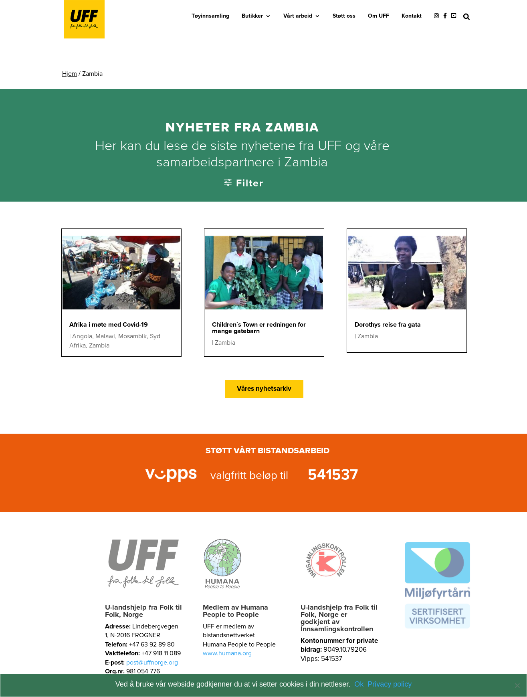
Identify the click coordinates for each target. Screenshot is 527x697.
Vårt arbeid (297, 15)
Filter (250, 183)
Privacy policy (389, 684)
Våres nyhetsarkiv (264, 388)
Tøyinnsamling (210, 15)
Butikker (252, 15)
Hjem (69, 74)
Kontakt (412, 15)
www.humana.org (227, 653)
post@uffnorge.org (152, 663)
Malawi (105, 336)
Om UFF (378, 15)
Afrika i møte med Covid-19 (108, 325)
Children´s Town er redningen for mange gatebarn (259, 328)
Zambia (99, 345)
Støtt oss (344, 15)
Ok (358, 684)
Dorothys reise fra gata (388, 325)
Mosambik (132, 336)
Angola (82, 336)
